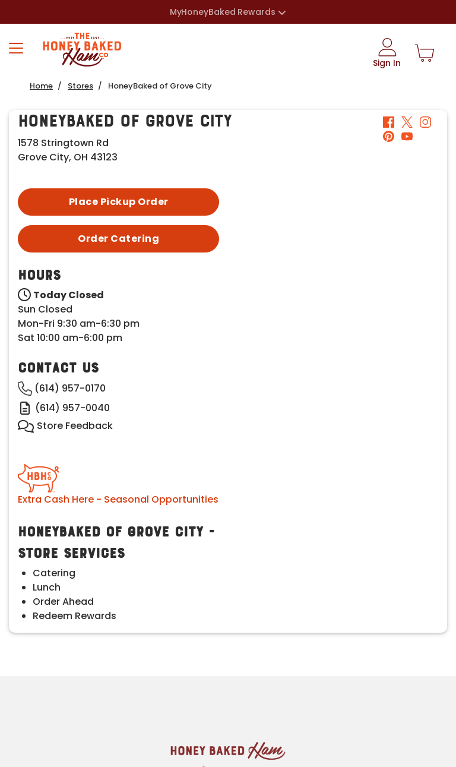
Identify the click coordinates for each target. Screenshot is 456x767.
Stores (80, 85)
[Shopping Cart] (424, 53)
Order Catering (118, 238)
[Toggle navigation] (16, 48)
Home (41, 85)
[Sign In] (387, 53)
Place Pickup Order (119, 202)
